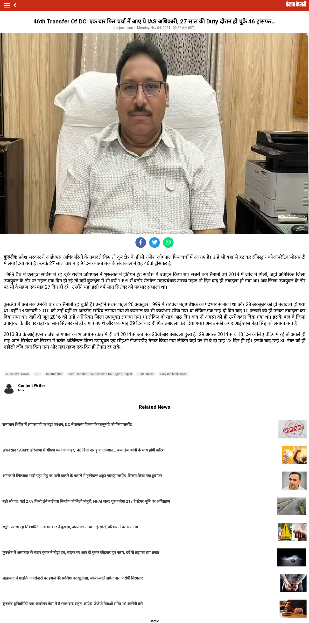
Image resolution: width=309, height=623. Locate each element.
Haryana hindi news (173, 374)
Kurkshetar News (17, 374)
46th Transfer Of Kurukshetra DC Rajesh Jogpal (100, 374)
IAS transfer (54, 374)
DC (37, 374)
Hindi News (146, 374)
